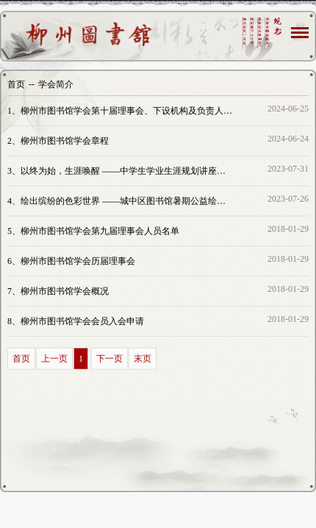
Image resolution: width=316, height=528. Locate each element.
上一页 (54, 358)
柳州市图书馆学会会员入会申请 (75, 321)
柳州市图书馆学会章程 (58, 141)
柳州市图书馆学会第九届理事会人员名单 (93, 231)
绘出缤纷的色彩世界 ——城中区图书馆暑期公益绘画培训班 (120, 201)
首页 (16, 84)
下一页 (109, 358)
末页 (142, 358)
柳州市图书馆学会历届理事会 (71, 261)
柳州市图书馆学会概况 (58, 291)
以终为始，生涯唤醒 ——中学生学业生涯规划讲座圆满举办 (120, 171)
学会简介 (55, 84)
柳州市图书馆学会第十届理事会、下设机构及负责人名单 (120, 111)
